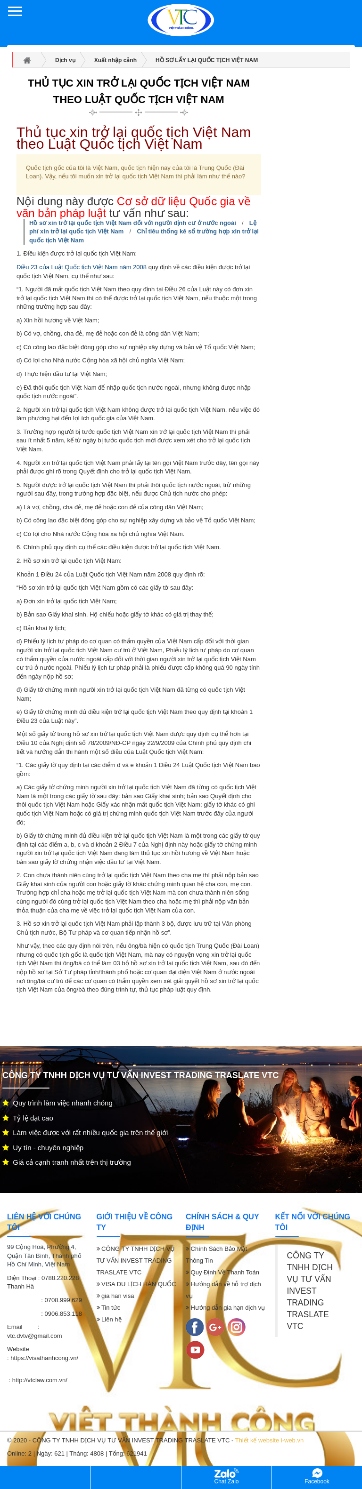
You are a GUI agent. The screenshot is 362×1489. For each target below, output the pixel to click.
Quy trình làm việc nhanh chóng (57, 1103)
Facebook (316, 1476)
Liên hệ (109, 1319)
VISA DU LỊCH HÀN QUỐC (136, 1284)
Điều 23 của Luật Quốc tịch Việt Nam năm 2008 (81, 267)
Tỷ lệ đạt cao (27, 1118)
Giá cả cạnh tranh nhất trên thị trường (66, 1162)
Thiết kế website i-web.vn (269, 1440)
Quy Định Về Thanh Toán (222, 1272)
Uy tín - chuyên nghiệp (42, 1148)
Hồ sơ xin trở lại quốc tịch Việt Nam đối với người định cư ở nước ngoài (132, 222)
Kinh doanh (136, 1477)
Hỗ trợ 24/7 (45, 1477)
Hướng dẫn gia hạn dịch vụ (225, 1307)
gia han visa (115, 1295)
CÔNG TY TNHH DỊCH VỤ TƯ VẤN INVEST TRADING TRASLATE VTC (136, 1260)
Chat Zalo (226, 1476)
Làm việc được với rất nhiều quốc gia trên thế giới (85, 1133)
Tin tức (109, 1307)
